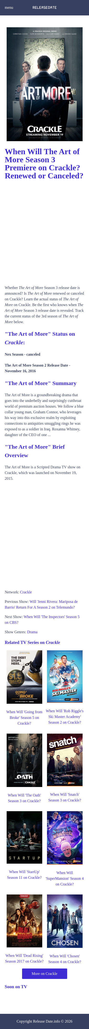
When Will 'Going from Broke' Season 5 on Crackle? (24, 717)
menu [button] (9, 7)
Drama (32, 632)
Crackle (26, 592)
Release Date (43, 1021)
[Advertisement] (44, 230)
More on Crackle (44, 974)
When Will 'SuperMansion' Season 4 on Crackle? (65, 878)
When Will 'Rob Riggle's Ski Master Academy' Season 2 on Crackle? (65, 716)
